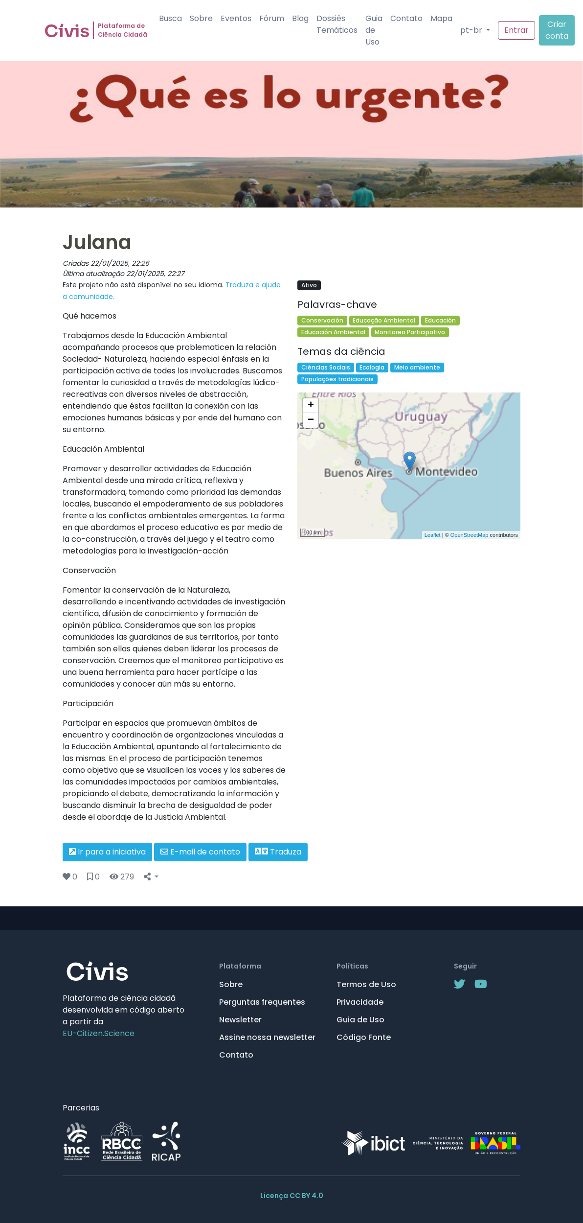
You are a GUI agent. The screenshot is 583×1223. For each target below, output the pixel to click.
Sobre (201, 18)
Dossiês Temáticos (337, 24)
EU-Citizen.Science (99, 1033)
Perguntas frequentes (262, 1002)
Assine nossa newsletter (267, 1037)
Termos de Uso (366, 984)
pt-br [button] (472, 30)
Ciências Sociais (325, 367)
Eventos (236, 18)
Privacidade (359, 1002)
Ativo (309, 285)
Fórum (271, 18)
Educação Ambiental (384, 320)
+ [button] (311, 405)
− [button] (311, 420)
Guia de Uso (373, 30)
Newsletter (240, 1019)
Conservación (322, 320)
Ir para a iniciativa (107, 851)
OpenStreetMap (469, 535)
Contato (406, 18)
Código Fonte (363, 1037)
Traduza (278, 851)
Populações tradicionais (337, 379)
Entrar (516, 30)
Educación (440, 320)
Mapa (441, 18)
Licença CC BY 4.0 (291, 1195)
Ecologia (371, 367)
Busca (170, 18)
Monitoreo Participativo (410, 332)
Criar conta (556, 30)
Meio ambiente (417, 367)
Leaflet (433, 535)
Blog (300, 18)
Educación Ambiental (333, 332)
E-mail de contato (200, 851)
